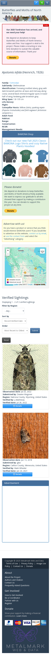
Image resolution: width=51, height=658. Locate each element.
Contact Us (18, 566)
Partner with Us (11, 600)
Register (8, 603)
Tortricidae (14, 82)
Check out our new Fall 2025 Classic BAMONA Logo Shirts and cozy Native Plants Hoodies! (25, 143)
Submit (35, 330)
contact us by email (37, 233)
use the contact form (15, 236)
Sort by (5, 316)
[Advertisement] (25, 513)
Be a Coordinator (12, 598)
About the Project (12, 577)
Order (5, 326)
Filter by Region (9, 305)
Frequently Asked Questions (17, 585)
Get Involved (12, 590)
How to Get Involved (14, 595)
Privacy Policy (27, 563)
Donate (29, 566)
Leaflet (16, 284)
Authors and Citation (14, 580)
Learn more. (21, 616)
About (8, 572)
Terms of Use (12, 563)
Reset (6, 340)
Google (30, 284)
